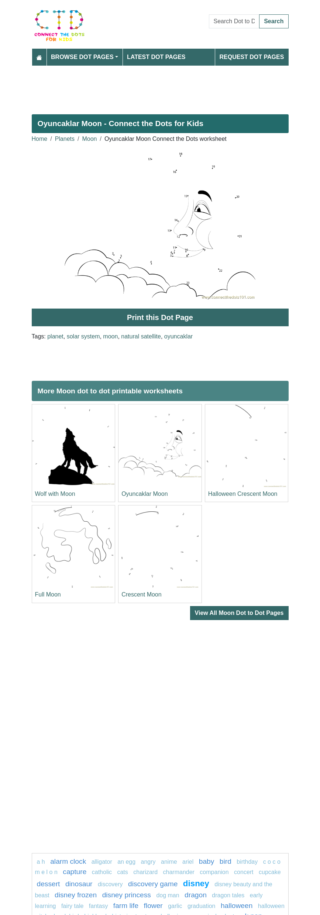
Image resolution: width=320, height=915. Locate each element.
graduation (201, 906)
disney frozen (76, 895)
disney (196, 883)
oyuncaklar (178, 336)
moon (110, 336)
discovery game (153, 884)
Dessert (48, 884)
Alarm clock (68, 861)
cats (122, 872)
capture (74, 872)
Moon (89, 139)
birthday (248, 862)
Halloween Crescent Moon (243, 494)
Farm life (125, 905)
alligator (102, 862)
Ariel (187, 862)
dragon (196, 895)
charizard (145, 872)
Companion (214, 872)
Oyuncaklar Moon (144, 494)
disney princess (126, 895)
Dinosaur (79, 884)
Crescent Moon (141, 594)
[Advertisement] (160, 87)
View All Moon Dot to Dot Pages (239, 613)
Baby (206, 861)
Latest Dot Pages (156, 57)
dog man (167, 895)
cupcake (270, 872)
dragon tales (228, 895)
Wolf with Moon (55, 494)
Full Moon (48, 594)
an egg (126, 862)
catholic (102, 872)
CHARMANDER (179, 872)
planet (55, 336)
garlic (175, 906)
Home (40, 139)
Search (273, 21)
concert (243, 872)
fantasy (98, 906)
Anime (169, 862)
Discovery (110, 884)
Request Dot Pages (251, 57)
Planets (65, 139)
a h (41, 862)
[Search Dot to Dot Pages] (234, 21)
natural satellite (141, 336)
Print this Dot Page (160, 317)
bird (225, 861)
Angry (148, 862)
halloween (236, 905)
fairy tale (72, 906)
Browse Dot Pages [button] (82, 57)
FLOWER (153, 905)
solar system (83, 336)
